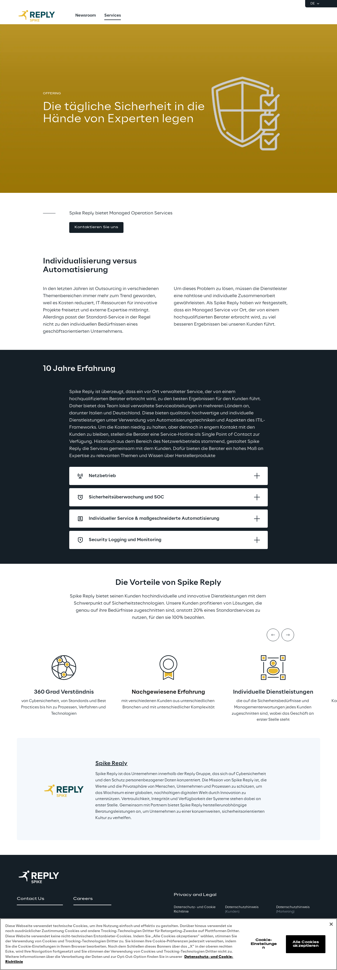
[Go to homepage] (42, 15)
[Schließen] (331, 924)
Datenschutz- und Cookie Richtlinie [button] (195, 909)
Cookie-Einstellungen (264, 943)
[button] (96, 227)
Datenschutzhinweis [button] (242, 909)
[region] (168, 944)
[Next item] (287, 635)
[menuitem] (85, 15)
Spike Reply (111, 763)
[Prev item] (273, 635)
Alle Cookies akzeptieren (306, 944)
